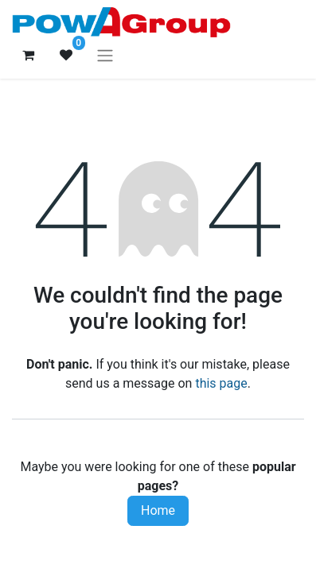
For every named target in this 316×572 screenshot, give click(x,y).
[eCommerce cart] (28, 55)
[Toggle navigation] (105, 55)
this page (221, 383)
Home (158, 510)
